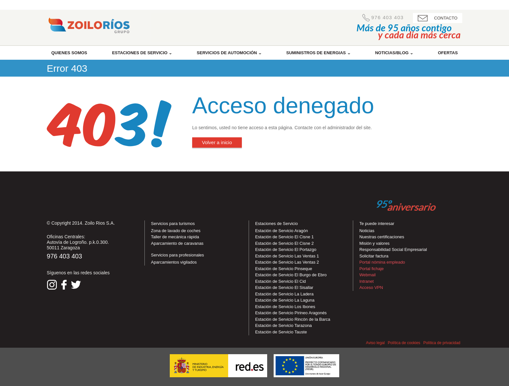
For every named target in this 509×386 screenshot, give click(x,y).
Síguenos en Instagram (52, 285)
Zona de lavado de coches (176, 230)
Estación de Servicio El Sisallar (284, 287)
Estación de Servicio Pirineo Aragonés (291, 312)
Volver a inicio (217, 142)
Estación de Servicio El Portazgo (286, 249)
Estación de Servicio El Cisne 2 (284, 243)
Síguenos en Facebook (64, 285)
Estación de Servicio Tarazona (283, 325)
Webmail (367, 274)
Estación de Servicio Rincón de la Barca (292, 319)
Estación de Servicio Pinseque (283, 268)
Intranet (366, 281)
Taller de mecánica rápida (175, 236)
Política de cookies (404, 343)
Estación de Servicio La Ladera (284, 294)
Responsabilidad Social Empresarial (393, 249)
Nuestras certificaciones (381, 236)
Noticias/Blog (394, 52)
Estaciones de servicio (142, 52)
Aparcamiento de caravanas (177, 243)
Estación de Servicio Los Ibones (285, 306)
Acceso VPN (371, 287)
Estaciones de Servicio (276, 223)
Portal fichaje (371, 268)
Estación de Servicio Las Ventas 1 (287, 256)
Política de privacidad (441, 343)
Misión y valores (374, 243)
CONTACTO (445, 18)
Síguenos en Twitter (76, 285)
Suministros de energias (318, 52)
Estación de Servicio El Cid (280, 281)
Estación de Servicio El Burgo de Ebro (291, 274)
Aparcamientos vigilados (174, 262)
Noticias (366, 230)
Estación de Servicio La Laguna (285, 300)
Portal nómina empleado (382, 262)
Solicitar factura (374, 256)
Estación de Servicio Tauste (281, 332)
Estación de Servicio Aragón (281, 230)
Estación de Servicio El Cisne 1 (284, 236)
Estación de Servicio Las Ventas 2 (287, 262)
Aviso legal (375, 343)
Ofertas (448, 52)
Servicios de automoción (229, 52)
